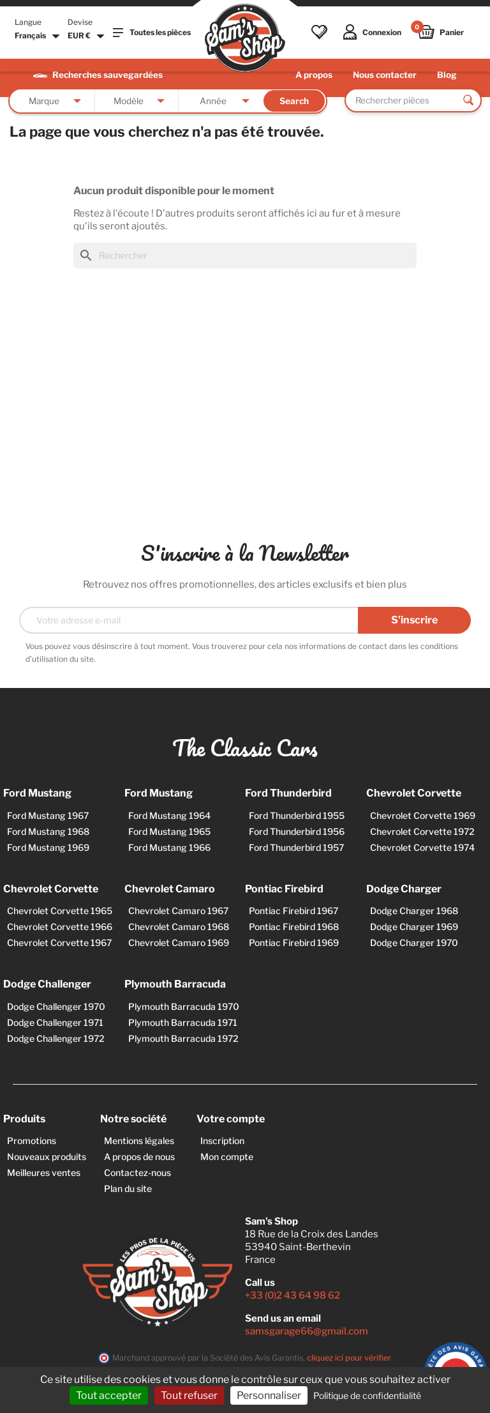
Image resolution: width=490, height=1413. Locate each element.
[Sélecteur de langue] (39, 36)
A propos (313, 75)
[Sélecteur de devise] (88, 36)
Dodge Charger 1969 (414, 926)
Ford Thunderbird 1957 (296, 847)
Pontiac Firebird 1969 (294, 942)
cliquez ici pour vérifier (349, 1358)
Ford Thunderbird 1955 (297, 815)
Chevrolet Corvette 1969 (422, 815)
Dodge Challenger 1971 (55, 1022)
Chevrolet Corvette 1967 (59, 942)
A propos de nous (139, 1156)
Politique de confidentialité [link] (367, 1395)
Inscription (222, 1140)
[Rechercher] (245, 255)
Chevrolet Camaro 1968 (178, 926)
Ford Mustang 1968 (48, 831)
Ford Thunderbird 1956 (297, 831)
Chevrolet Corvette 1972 (422, 831)
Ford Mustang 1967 (48, 815)
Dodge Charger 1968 (414, 910)
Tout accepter (109, 1395)
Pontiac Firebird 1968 (294, 926)
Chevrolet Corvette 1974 (422, 847)
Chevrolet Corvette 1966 (59, 926)
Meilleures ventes (43, 1172)
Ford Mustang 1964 (169, 815)
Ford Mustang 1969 (48, 847)
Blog (447, 75)
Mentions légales (139, 1140)
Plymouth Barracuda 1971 (182, 1022)
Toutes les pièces (152, 32)
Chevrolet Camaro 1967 (178, 910)
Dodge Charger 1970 (414, 942)
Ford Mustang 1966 (169, 847)
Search (294, 101)
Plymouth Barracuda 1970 (183, 1006)
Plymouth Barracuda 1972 (183, 1038)
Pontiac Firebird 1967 (293, 910)
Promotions (31, 1140)
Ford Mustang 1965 (169, 831)
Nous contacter (385, 75)
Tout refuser (189, 1395)
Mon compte (226, 1156)
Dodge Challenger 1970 (56, 1006)
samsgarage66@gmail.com (306, 1331)
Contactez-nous (137, 1172)
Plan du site (128, 1188)
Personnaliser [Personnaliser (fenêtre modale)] (269, 1395)
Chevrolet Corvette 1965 (59, 910)
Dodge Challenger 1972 (56, 1038)
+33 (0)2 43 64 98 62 (292, 1295)
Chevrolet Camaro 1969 (178, 942)
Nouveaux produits (46, 1156)
